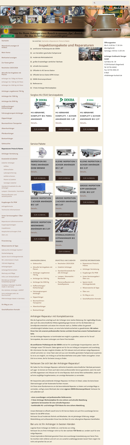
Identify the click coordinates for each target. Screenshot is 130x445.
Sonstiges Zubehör (10, 183)
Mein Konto (6, 52)
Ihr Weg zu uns (7, 304)
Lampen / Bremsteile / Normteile (13, 191)
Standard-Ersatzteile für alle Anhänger (11, 187)
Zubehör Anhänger (8, 163)
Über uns (5, 235)
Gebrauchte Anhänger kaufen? (12, 250)
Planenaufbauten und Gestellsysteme (9, 195)
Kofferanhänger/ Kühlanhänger (8, 107)
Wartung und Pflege (8, 273)
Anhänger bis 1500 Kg (10, 96)
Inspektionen (6, 228)
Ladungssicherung (10, 173)
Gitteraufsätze (8, 169)
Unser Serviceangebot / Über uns (12, 216)
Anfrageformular (7, 206)
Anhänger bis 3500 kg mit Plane (12, 85)
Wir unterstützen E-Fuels (10, 260)
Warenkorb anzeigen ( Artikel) (10, 46)
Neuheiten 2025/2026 (10, 68)
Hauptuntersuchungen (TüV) (11, 231)
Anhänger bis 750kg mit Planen (12, 79)
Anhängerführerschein (9, 270)
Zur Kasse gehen (8, 63)
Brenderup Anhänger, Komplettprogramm (9, 281)
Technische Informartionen (11, 210)
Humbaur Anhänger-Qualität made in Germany (11, 286)
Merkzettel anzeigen (9, 58)
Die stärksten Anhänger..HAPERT (13, 290)
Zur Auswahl (40, 129)
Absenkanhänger (8, 128)
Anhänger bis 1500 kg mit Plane (12, 82)
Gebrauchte (6, 143)
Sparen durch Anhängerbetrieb (12, 257)
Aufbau (6, 166)
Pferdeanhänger (8, 133)
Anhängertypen (7, 267)
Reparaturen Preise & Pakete (12, 149)
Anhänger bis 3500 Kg (10, 101)
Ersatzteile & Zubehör (9, 159)
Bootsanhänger (7, 138)
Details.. (34, 123)
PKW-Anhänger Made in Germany (13, 298)
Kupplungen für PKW (9, 202)
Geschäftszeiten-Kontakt (11, 309)
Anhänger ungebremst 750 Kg (13, 91)
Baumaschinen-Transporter (12, 123)
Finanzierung (6, 241)
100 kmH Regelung (8, 263)
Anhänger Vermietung (10, 154)
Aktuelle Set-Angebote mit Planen (11, 73)
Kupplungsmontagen (9, 225)
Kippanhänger (7, 118)
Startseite (5, 41)
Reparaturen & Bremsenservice (12, 221)
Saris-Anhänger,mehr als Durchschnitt (10, 294)
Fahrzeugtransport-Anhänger (12, 113)
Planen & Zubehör (10, 179)
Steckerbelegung (7, 253)
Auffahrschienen (9, 176)
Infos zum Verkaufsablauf (10, 277)
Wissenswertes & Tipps (10, 246)
